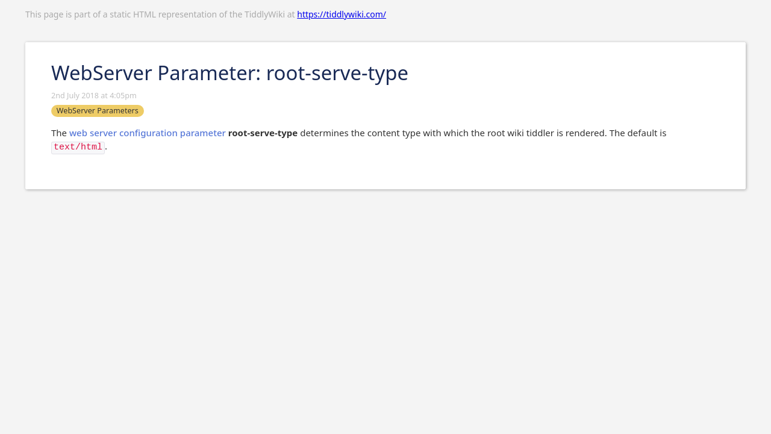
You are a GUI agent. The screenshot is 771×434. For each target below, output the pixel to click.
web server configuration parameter (147, 133)
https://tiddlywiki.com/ (341, 14)
